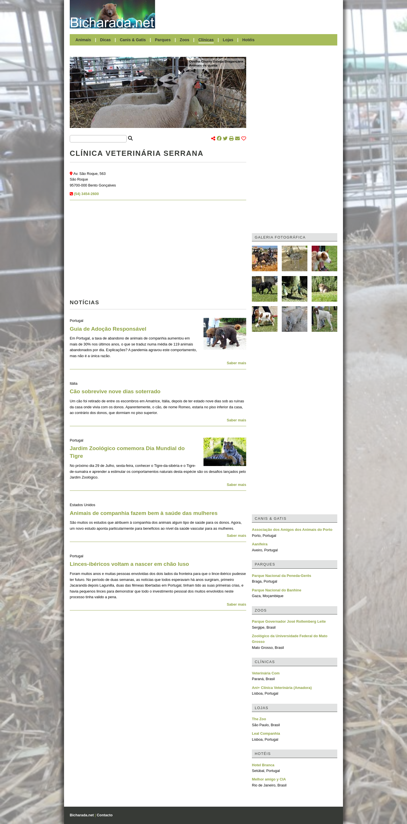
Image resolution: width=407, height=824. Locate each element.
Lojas (228, 40)
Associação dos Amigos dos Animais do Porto (292, 529)
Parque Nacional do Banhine (276, 590)
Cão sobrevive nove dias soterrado (115, 391)
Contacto (104, 815)
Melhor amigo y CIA (269, 779)
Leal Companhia (266, 733)
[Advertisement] (249, 14)
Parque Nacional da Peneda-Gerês (281, 576)
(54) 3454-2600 (86, 194)
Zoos (185, 40)
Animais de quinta (203, 65)
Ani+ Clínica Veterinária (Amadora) (282, 688)
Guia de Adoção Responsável (108, 329)
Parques (163, 40)
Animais (83, 40)
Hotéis (248, 40)
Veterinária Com (265, 673)
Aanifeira (260, 544)
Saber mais (236, 363)
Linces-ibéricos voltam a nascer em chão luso (129, 564)
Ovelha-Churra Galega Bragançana (216, 61)
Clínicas (206, 40)
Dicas (105, 40)
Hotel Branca (263, 765)
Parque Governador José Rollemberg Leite (289, 621)
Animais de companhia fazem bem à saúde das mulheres (143, 513)
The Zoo (259, 719)
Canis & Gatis (133, 40)
